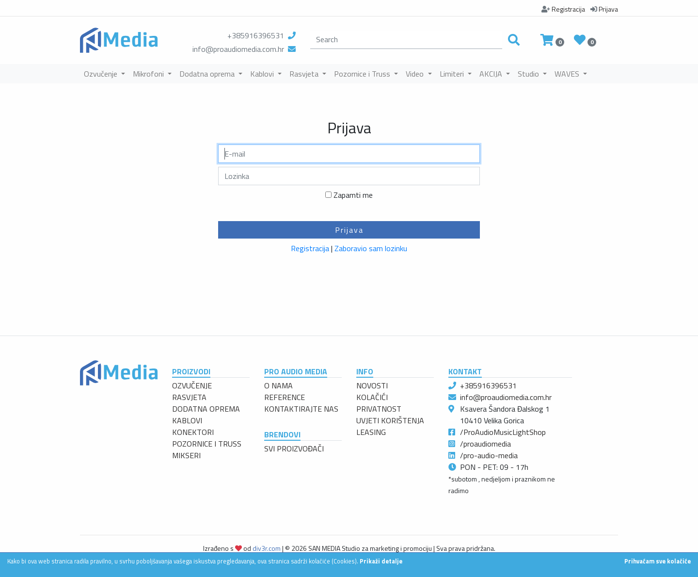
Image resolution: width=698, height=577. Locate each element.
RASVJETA (189, 397)
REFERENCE (284, 397)
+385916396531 (255, 35)
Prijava (349, 230)
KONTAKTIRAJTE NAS (301, 409)
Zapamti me (353, 195)
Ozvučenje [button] (101, 74)
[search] (406, 40)
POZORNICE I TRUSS (206, 443)
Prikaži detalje (381, 561)
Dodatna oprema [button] (208, 74)
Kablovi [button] (263, 74)
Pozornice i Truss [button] (363, 74)
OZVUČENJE (192, 385)
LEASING (371, 432)
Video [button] (416, 74)
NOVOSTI (372, 385)
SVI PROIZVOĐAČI (294, 448)
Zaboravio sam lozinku (370, 248)
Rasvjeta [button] (304, 74)
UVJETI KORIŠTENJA (390, 420)
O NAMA (278, 385)
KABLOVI (187, 420)
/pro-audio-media (489, 455)
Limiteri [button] (453, 74)
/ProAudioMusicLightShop (503, 432)
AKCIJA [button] (491, 74)
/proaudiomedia (485, 443)
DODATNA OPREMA (206, 409)
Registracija (310, 248)
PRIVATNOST (378, 409)
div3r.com (267, 548)
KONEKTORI (193, 432)
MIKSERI (186, 455)
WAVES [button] (568, 74)
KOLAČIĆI (372, 397)
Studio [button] (529, 74)
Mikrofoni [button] (149, 74)
